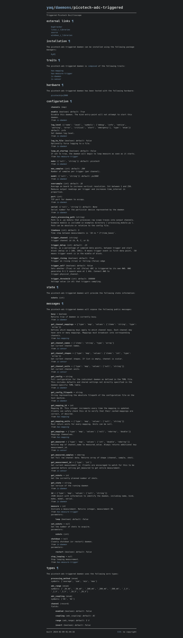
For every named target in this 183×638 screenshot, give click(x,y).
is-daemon (56, 76)
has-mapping (57, 71)
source (54, 32)
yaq (50, 7)
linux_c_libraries (60, 30)
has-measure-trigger (61, 73)
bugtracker (56, 27)
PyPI (53, 54)
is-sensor (56, 79)
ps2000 (64, 95)
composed (92, 66)
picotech (55, 95)
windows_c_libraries (61, 35)
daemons (63, 7)
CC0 (119, 632)
